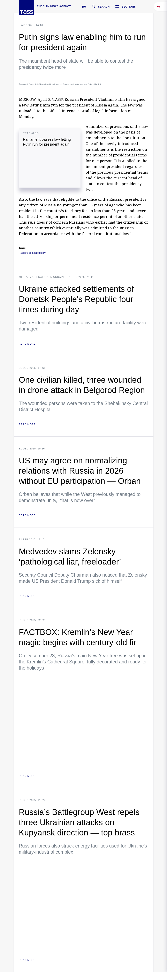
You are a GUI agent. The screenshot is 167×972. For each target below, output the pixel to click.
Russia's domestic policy (32, 253)
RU (84, 6)
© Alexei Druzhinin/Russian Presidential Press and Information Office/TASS (60, 84)
